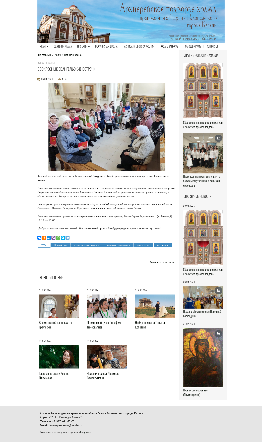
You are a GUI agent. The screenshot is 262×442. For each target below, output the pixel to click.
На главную (44, 54)
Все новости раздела (161, 262)
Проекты (83, 47)
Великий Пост (60, 244)
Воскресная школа (106, 47)
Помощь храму (192, 47)
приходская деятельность (119, 244)
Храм (44, 47)
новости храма (73, 54)
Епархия (84, 432)
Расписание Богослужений (138, 47)
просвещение (144, 244)
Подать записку (169, 47)
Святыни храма (63, 47)
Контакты (212, 47)
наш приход (164, 244)
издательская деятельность (87, 244)
